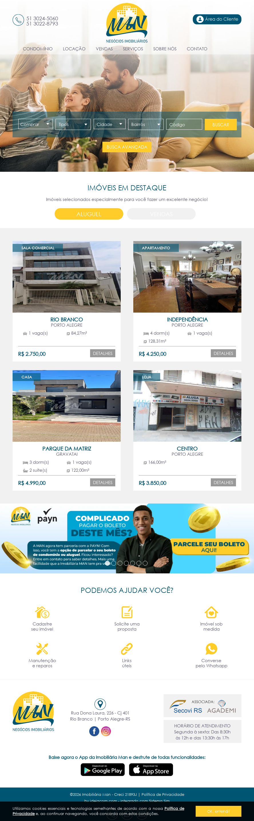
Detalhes (102, 353)
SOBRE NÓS (164, 48)
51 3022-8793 (42, 23)
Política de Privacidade (163, 794)
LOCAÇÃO (74, 48)
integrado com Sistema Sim (145, 801)
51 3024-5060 (42, 18)
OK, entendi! (218, 811)
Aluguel (88, 213)
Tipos (64, 124)
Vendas (161, 213)
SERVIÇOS (133, 48)
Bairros (138, 124)
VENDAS (104, 48)
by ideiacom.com (100, 801)
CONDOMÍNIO (38, 48)
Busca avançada (127, 146)
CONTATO (197, 48)
